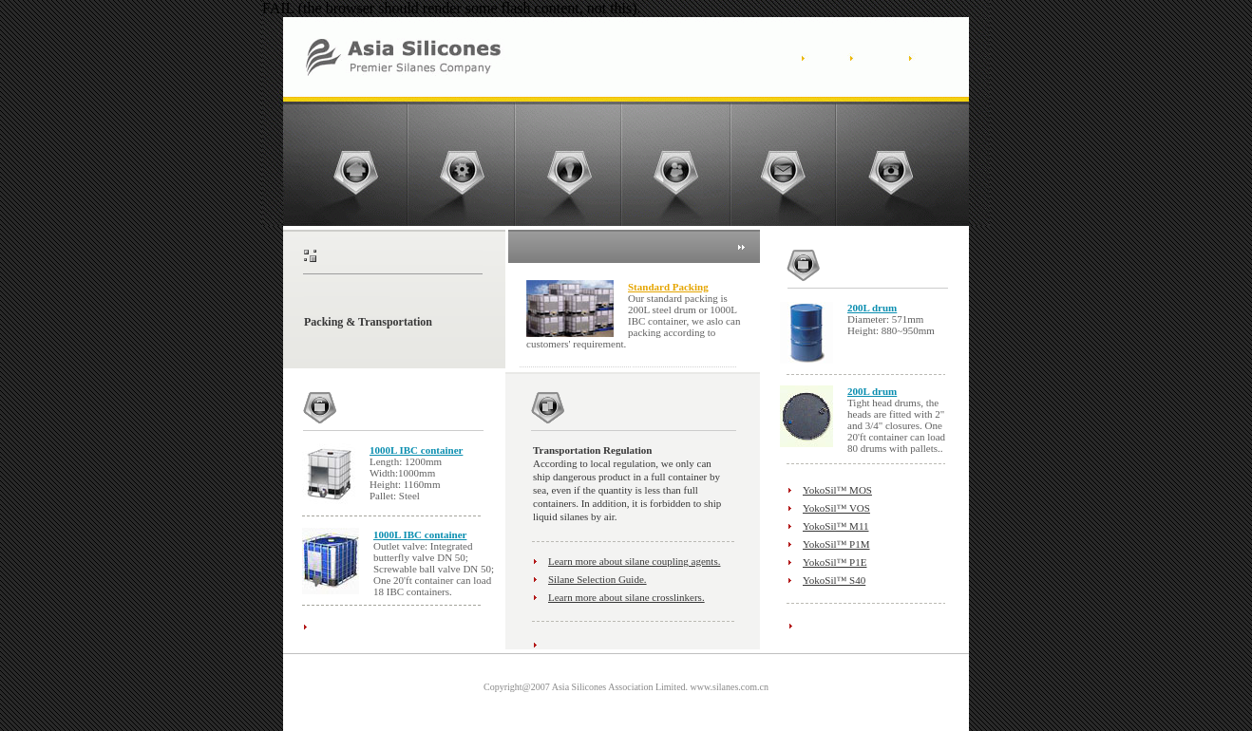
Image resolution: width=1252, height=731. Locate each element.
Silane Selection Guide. (597, 579)
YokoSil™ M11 (835, 526)
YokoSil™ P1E (834, 562)
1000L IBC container (416, 450)
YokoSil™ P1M (836, 544)
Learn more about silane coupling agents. (634, 561)
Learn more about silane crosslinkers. (626, 597)
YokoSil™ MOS (837, 490)
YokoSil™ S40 (834, 580)
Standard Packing (668, 286)
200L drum (872, 307)
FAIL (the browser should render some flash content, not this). (451, 8)
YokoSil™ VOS (836, 508)
